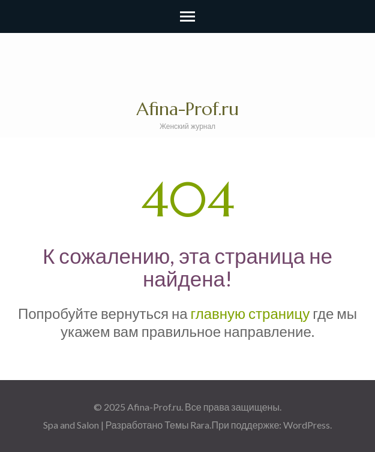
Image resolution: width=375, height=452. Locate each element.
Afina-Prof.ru (187, 109)
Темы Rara (186, 424)
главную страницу (250, 313)
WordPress (306, 424)
